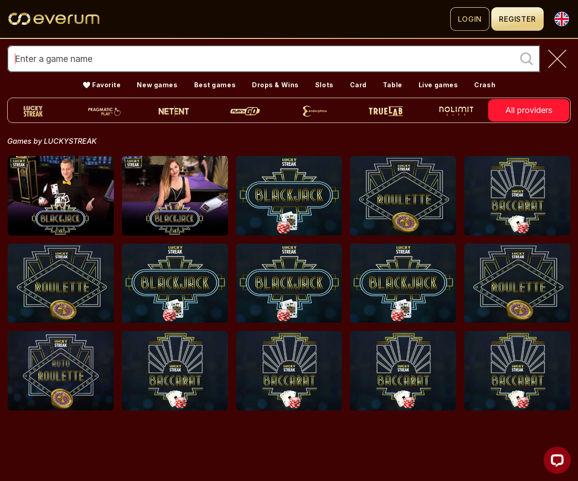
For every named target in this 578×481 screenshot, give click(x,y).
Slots (324, 85)
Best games (215, 85)
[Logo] (228, 19)
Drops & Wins (275, 85)
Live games (438, 85)
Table (392, 85)
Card (358, 85)
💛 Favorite (102, 85)
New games (157, 85)
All (528, 110)
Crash (484, 85)
